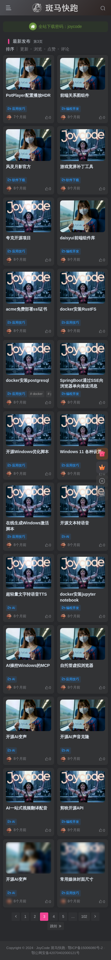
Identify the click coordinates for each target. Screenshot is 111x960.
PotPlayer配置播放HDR (28, 95)
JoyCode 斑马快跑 (50, 948)
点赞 (51, 49)
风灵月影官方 (18, 166)
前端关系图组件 (74, 95)
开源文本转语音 (74, 523)
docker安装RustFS (78, 309)
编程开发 (70, 108)
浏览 (38, 49)
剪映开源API (71, 808)
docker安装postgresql (27, 380)
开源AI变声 (16, 736)
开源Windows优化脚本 (27, 451)
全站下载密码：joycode (55, 24)
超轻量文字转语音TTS (26, 594)
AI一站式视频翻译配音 (26, 808)
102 (84, 917)
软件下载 (16, 180)
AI (65, 536)
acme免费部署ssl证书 (26, 309)
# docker (36, 394)
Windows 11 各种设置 (81, 451)
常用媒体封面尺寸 (76, 879)
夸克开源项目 (18, 237)
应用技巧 (16, 108)
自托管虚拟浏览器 (76, 665)
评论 (65, 49)
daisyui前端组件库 (77, 237)
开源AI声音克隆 (74, 736)
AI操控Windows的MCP (28, 665)
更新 (24, 49)
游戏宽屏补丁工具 (76, 166)
